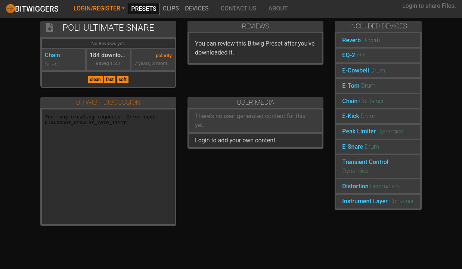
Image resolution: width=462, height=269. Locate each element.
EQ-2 (348, 55)
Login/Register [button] (97, 8)
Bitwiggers (32, 8)
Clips (171, 8)
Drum (377, 70)
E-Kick (350, 116)
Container (371, 101)
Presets (143, 8)
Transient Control (365, 162)
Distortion (355, 186)
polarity (164, 55)
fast (110, 79)
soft (123, 79)
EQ (360, 55)
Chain (52, 55)
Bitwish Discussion (108, 102)
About (278, 8)
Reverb (351, 40)
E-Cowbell (355, 70)
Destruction (385, 186)
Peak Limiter (359, 131)
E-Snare (352, 146)
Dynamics (390, 131)
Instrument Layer (364, 201)
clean (95, 79)
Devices (197, 8)
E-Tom (350, 85)
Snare (52, 64)
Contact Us (239, 8)
